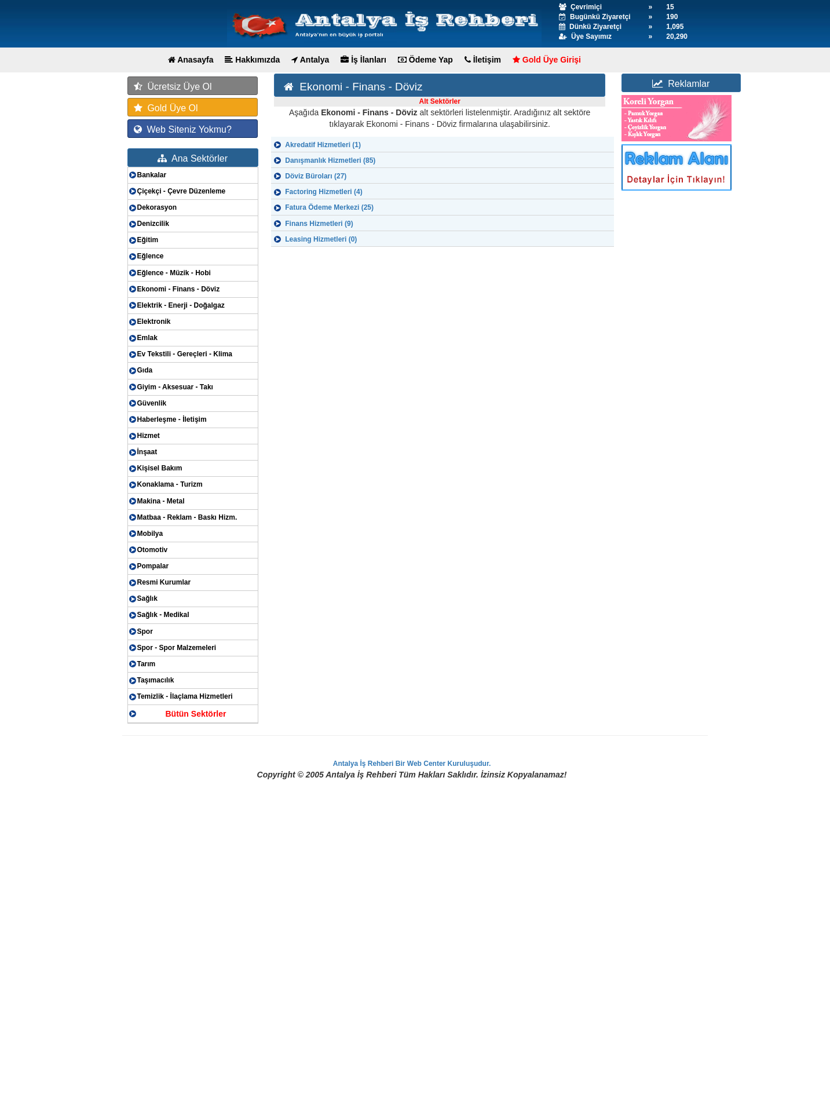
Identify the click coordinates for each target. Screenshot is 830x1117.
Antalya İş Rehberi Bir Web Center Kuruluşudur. (412, 764)
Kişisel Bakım (159, 468)
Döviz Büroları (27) (315, 176)
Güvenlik (152, 403)
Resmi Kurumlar (164, 582)
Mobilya (150, 534)
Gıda (145, 370)
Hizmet (148, 436)
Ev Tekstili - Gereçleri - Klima (185, 354)
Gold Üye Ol (166, 108)
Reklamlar (681, 84)
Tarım (146, 664)
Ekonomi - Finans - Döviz (178, 289)
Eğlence (150, 256)
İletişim (483, 59)
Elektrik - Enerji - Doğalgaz (181, 305)
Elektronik (154, 321)
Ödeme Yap (425, 59)
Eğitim (148, 240)
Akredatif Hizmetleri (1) (323, 145)
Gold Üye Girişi (547, 59)
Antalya (310, 59)
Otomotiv (152, 550)
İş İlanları (363, 59)
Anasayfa (191, 59)
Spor (145, 631)
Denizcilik (153, 224)
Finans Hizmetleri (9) (319, 224)
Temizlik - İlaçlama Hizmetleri (185, 696)
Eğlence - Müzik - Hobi (174, 273)
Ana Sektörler (193, 158)
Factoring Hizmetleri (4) (323, 192)
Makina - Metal (161, 501)
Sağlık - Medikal (163, 615)
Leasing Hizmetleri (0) (321, 239)
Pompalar (153, 566)
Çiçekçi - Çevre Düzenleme (181, 191)
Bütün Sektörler (195, 713)
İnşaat (147, 452)
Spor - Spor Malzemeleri (177, 648)
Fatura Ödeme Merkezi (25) (329, 207)
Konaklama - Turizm (170, 484)
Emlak (147, 338)
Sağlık (147, 598)
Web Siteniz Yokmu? (183, 129)
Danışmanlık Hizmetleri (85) (330, 160)
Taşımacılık (155, 680)
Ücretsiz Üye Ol (173, 87)
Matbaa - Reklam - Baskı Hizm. (187, 517)
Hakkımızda (252, 59)
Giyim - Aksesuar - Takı (175, 387)
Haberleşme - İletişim (172, 419)
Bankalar (152, 175)
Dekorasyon (157, 207)
